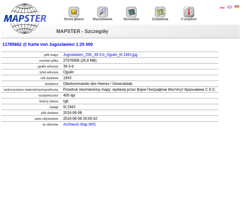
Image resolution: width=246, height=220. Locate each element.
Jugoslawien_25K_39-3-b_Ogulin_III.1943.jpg (100, 55)
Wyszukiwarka (102, 14)
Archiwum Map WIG (79, 124)
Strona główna (74, 14)
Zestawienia (160, 14)
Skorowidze (131, 14)
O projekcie (189, 14)
